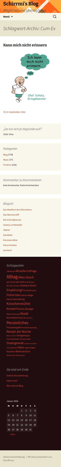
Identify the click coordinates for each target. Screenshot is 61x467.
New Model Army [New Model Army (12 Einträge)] (15, 317)
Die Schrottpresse (12, 219)
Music (6, 159)
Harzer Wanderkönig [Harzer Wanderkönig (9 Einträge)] (16, 299)
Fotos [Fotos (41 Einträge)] (10, 295)
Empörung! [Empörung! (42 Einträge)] (15, 290)
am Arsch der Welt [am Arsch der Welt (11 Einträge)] (15, 281)
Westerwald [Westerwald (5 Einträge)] (11, 355)
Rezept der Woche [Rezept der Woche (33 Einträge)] (19, 331)
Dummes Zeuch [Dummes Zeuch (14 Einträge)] (28, 285)
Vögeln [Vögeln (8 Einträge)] (32, 347)
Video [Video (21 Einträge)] (20, 347)
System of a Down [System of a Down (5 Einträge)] (30, 343)
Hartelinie (8, 235)
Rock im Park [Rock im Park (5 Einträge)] (11, 336)
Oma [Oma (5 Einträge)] (31, 318)
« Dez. (12, 434)
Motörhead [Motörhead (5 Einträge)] (16, 314)
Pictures (7, 164)
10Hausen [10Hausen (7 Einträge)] (11, 271)
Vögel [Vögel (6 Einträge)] (27, 348)
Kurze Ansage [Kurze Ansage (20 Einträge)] (25, 309)
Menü (6, 16)
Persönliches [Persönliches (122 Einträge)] (17, 322)
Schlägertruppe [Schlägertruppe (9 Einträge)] (23, 335)
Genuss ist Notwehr (12, 224)
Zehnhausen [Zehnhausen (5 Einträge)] (20, 355)
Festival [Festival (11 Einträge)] (27, 290)
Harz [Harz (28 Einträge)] (18, 295)
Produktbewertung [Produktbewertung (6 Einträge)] (29, 327)
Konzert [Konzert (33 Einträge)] (12, 309)
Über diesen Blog (15, 385)
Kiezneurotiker (10, 240)
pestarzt (7, 250)
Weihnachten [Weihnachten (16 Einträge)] (23, 351)
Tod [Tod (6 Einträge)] (8, 348)
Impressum (12, 380)
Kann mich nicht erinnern (25, 45)
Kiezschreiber (10, 245)
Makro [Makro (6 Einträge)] (9, 314)
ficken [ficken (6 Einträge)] (33, 290)
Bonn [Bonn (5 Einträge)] (33, 282)
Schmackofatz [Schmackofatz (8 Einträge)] (13, 339)
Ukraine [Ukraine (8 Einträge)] (13, 347)
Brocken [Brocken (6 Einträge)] (10, 286)
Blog (5, 154)
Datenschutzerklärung (17, 375)
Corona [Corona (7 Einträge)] (17, 285)
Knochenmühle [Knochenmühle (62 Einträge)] (18, 303)
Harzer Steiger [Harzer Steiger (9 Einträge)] (27, 295)
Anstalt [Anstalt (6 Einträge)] (27, 282)
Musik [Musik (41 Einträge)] (24, 313)
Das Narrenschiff (11, 214)
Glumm (6, 229)
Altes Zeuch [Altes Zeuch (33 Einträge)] (26, 277)
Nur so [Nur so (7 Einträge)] (26, 317)
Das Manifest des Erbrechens (17, 209)
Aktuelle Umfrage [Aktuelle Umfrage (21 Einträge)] (26, 271)
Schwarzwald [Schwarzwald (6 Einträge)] (25, 339)
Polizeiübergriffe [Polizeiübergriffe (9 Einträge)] (14, 327)
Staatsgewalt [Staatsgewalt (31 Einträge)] (15, 343)
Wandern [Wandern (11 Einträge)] (11, 351)
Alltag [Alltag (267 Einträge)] (12, 277)
